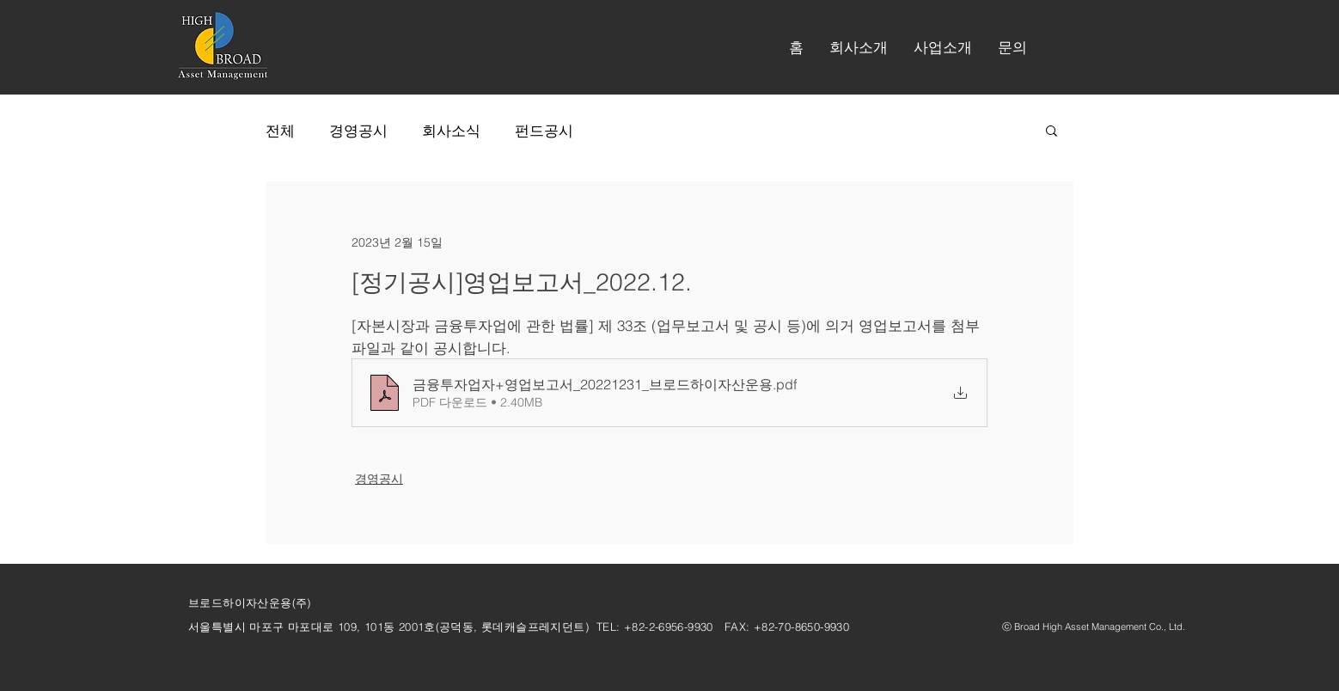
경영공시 (358, 130)
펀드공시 (544, 130)
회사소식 (451, 130)
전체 (280, 130)
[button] (858, 47)
